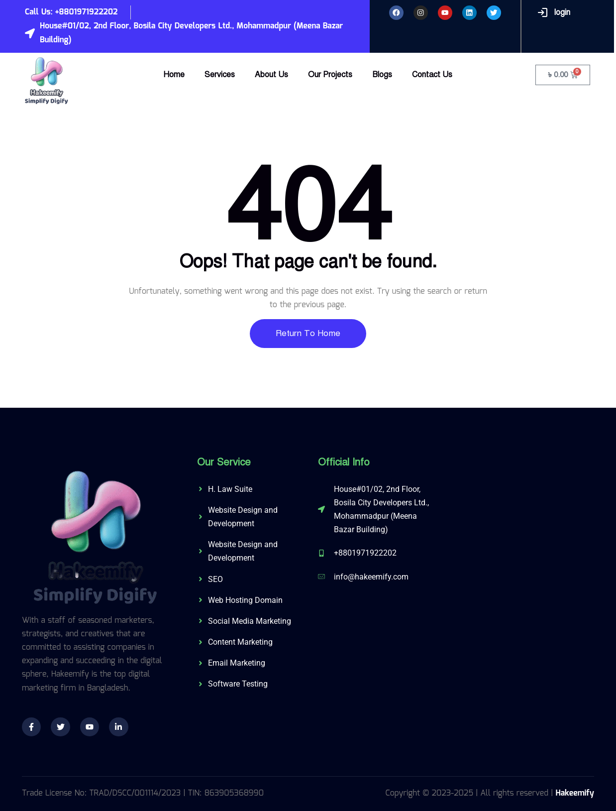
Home (174, 75)
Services (220, 75)
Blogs (382, 75)
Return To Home (308, 333)
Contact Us (432, 75)
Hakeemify (574, 793)
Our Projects (330, 75)
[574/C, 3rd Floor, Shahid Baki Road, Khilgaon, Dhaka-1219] (519, 532)
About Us (271, 75)
